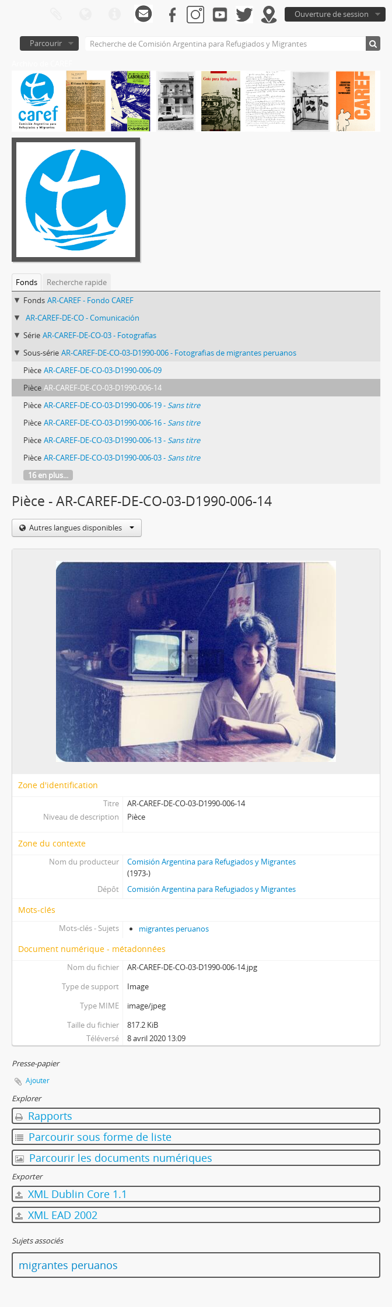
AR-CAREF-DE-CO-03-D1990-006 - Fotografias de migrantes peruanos (178, 352)
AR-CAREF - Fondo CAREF (90, 300)
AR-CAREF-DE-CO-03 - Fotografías (99, 335)
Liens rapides (114, 14)
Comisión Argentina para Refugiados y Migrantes (211, 861)
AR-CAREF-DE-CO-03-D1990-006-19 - (122, 405)
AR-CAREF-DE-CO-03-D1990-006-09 (103, 370)
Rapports (43, 1116)
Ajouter (38, 1080)
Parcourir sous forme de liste (93, 1137)
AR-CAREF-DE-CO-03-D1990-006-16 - (122, 422)
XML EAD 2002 (56, 1215)
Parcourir (46, 43)
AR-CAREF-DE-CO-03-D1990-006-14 (103, 387)
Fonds (26, 282)
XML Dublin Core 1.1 (71, 1194)
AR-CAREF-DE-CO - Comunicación (82, 317)
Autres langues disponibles (80, 527)
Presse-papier (56, 14)
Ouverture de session (332, 14)
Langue (85, 14)
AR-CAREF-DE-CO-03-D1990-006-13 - (122, 440)
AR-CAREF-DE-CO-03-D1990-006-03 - (122, 457)
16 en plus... (48, 475)
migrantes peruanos (174, 928)
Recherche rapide (77, 282)
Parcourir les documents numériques (113, 1158)
